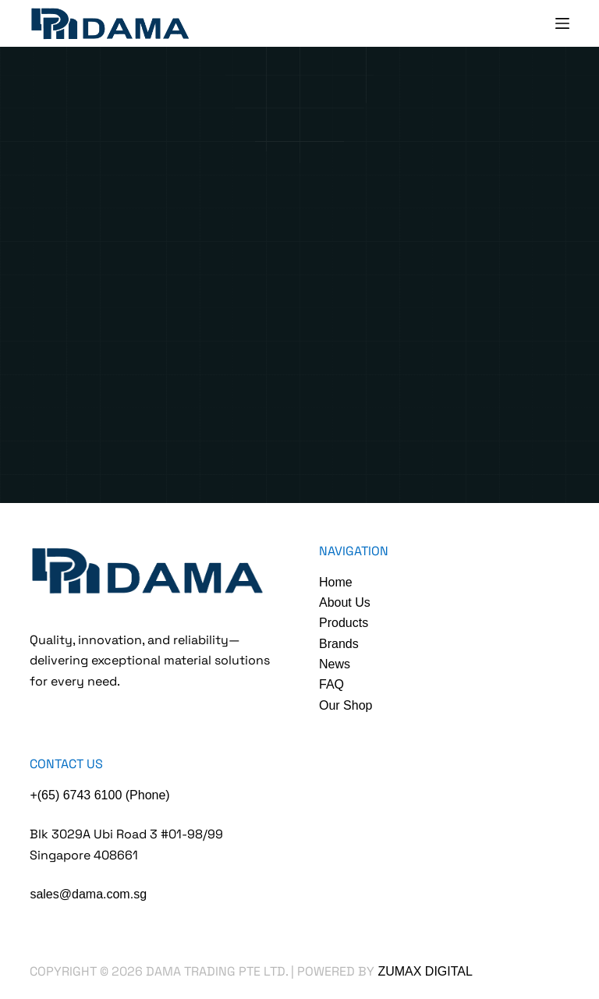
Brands (339, 643)
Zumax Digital (425, 971)
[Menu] (562, 23)
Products (343, 622)
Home (336, 582)
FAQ (331, 684)
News (334, 664)
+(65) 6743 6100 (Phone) (99, 795)
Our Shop (345, 705)
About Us (344, 602)
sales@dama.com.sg (88, 894)
